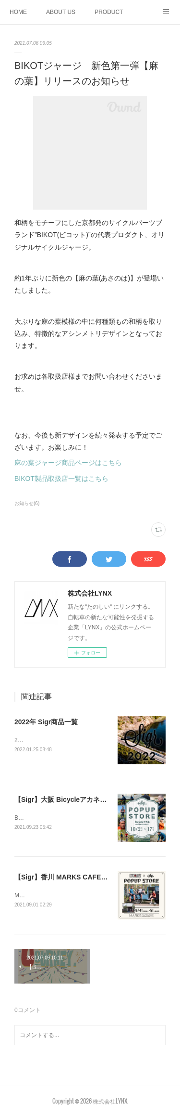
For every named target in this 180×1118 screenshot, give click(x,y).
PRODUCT (109, 12)
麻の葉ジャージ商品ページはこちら (68, 462)
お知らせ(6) (26, 503)
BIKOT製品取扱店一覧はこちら (61, 478)
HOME (18, 12)
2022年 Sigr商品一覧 (46, 722)
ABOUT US (60, 12)
